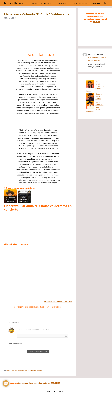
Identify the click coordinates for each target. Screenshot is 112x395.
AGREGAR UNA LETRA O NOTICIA (58, 301)
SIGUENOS (55, 383)
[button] (105, 3)
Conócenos (23, 383)
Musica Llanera (13, 3)
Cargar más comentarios (38, 351)
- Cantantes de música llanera (16, 370)
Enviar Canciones (80, 3)
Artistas (34, 3)
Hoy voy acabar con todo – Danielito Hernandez (94, 94)
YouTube (96, 21)
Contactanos (44, 383)
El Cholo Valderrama (35, 370)
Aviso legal (33, 383)
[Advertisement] (38, 37)
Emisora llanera (46, 3)
